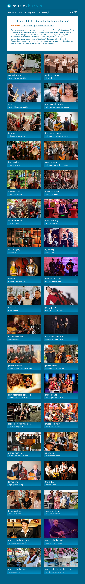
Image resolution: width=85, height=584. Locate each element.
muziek (28, 6)
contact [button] (12, 12)
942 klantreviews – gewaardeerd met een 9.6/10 (37, 26)
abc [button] (20, 12)
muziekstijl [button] (43, 12)
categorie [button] (30, 12)
